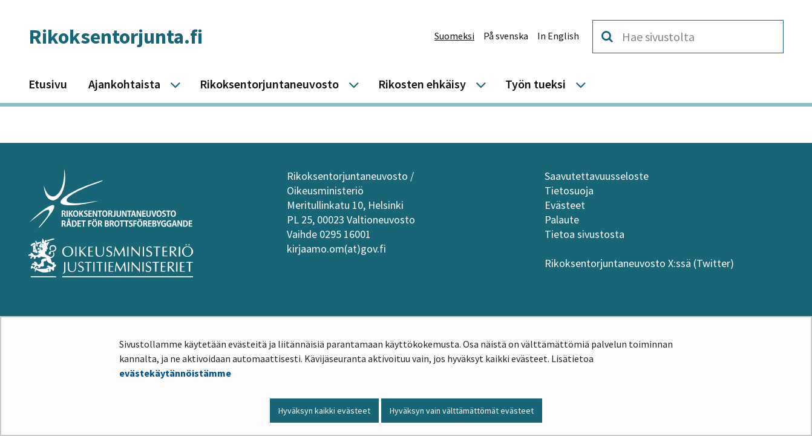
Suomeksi (454, 36)
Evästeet (565, 205)
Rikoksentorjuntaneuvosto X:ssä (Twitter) (640, 263)
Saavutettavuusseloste (597, 176)
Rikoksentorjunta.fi (115, 36)
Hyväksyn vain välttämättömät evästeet (462, 410)
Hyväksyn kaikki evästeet (324, 410)
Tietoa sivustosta (584, 234)
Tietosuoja (569, 190)
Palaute (562, 219)
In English (558, 36)
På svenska (505, 36)
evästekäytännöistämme (175, 373)
